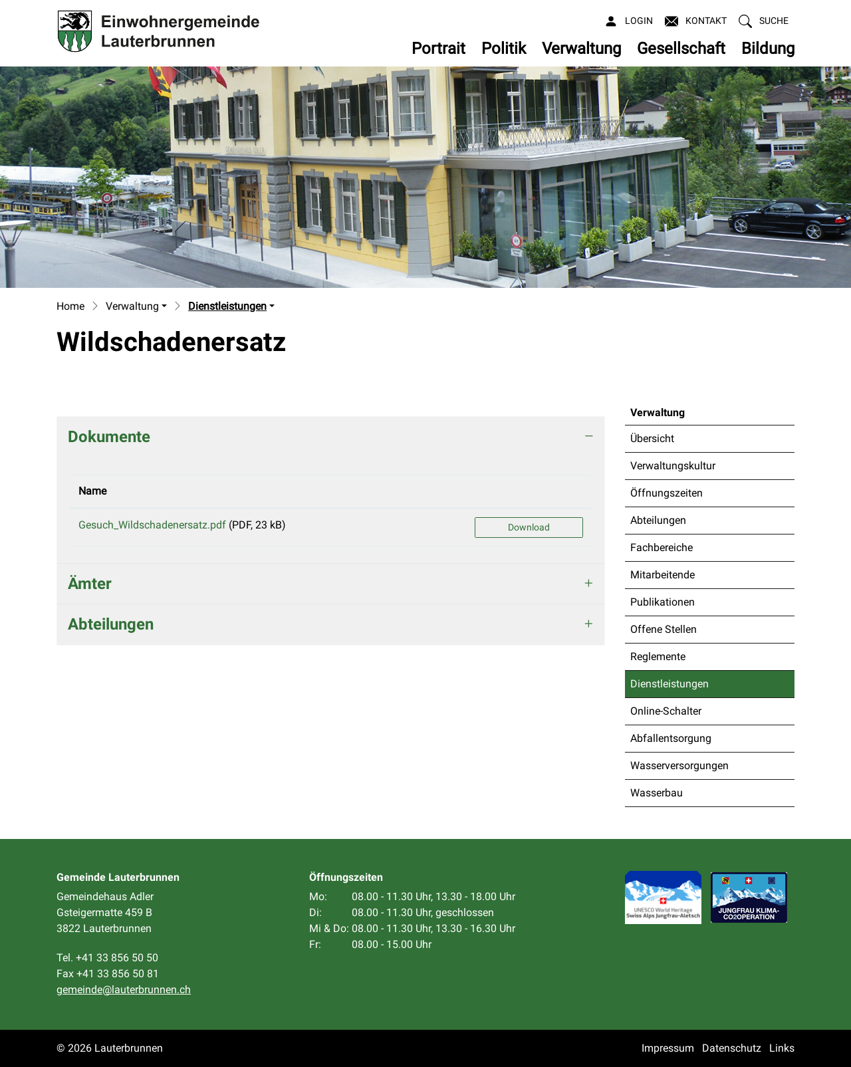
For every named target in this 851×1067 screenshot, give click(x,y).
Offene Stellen (663, 629)
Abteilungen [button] (111, 624)
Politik (503, 48)
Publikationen (662, 602)
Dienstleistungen (669, 687)
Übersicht (652, 438)
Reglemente (657, 656)
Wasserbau (656, 792)
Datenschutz (731, 1048)
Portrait (438, 48)
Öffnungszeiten (666, 493)
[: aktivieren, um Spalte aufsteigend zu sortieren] (529, 492)
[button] (763, 21)
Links (781, 1048)
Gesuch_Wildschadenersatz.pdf (152, 525)
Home (70, 306)
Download (529, 527)
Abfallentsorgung (670, 738)
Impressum (668, 1048)
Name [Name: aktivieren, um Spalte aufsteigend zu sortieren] (92, 491)
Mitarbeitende (662, 574)
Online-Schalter (665, 711)
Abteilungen (658, 520)
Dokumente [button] (109, 436)
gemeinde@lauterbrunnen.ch (124, 989)
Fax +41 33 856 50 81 (108, 973)
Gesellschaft (681, 48)
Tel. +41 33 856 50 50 (107, 957)
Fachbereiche (661, 547)
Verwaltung (581, 48)
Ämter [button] (90, 583)
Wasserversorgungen (679, 765)
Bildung (767, 48)
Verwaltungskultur (672, 465)
